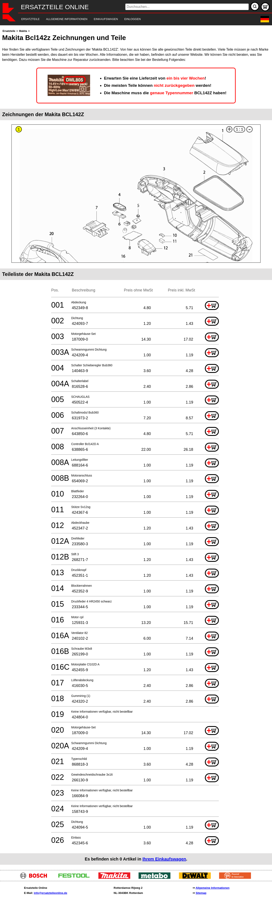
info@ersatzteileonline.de (50, 893)
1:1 (239, 129)
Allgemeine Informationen (213, 887)
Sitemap (201, 893)
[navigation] (130, 19)
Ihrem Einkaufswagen (164, 859)
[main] (136, 447)
